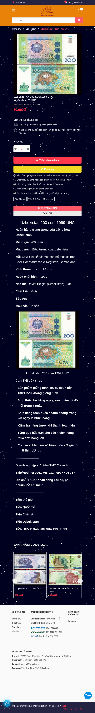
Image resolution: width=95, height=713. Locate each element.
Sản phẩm (16, 627)
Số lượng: (17, 141)
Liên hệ (15, 631)
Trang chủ (16, 618)
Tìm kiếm (79, 709)
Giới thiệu (16, 623)
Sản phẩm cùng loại (30, 544)
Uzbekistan (48, 199)
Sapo (64, 705)
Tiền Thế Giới (34, 199)
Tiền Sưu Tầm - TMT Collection (35, 668)
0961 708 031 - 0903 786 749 (33, 660)
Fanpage (72, 621)
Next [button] (80, 580)
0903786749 (20, 2)
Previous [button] (14, 580)
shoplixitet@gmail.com (28, 664)
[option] (30, 575)
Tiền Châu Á (20, 199)
